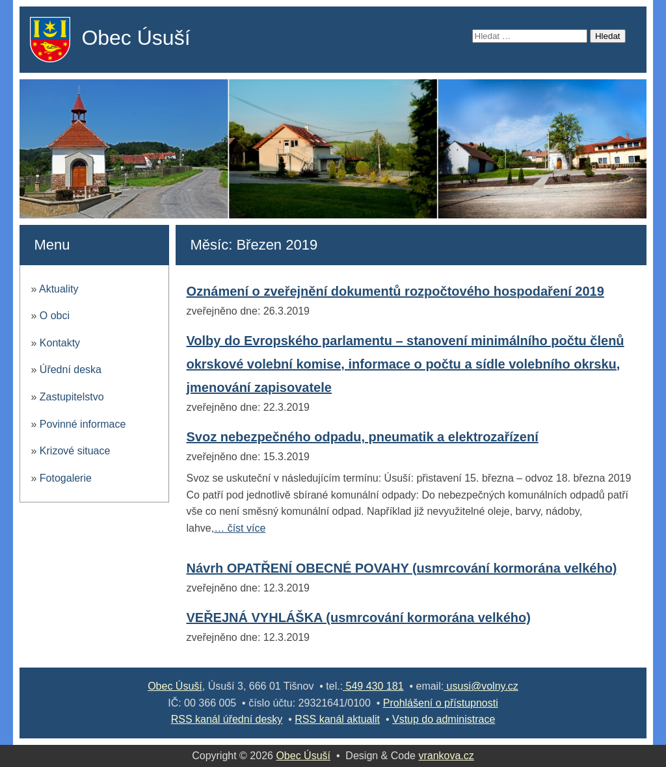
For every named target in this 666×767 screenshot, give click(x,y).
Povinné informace (83, 424)
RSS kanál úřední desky (227, 719)
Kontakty (60, 342)
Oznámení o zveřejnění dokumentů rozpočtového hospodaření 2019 (395, 291)
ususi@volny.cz (481, 686)
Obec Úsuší (135, 37)
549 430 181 (373, 686)
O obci (55, 315)
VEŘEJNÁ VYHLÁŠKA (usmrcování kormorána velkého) (358, 617)
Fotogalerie (66, 478)
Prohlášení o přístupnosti (440, 702)
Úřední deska (70, 369)
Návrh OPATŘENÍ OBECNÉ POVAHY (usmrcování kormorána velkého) (401, 568)
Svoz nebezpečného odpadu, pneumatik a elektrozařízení (362, 437)
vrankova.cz (445, 755)
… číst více (239, 528)
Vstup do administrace (443, 719)
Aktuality (58, 288)
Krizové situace (75, 450)
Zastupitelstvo (72, 396)
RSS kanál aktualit (337, 719)
